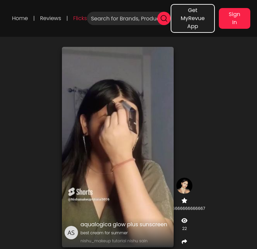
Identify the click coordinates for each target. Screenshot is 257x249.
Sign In (234, 18)
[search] (164, 18)
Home (20, 18)
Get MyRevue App (193, 18)
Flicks (80, 18)
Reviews (50, 18)
